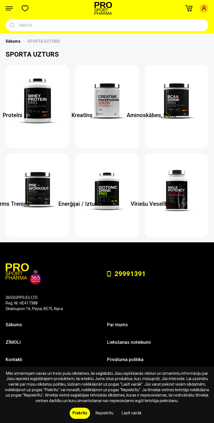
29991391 (126, 273)
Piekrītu (79, 413)
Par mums (117, 324)
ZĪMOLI (13, 342)
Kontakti (14, 359)
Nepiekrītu (104, 413)
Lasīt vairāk (132, 413)
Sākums (13, 41)
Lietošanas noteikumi (129, 342)
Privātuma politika (125, 359)
